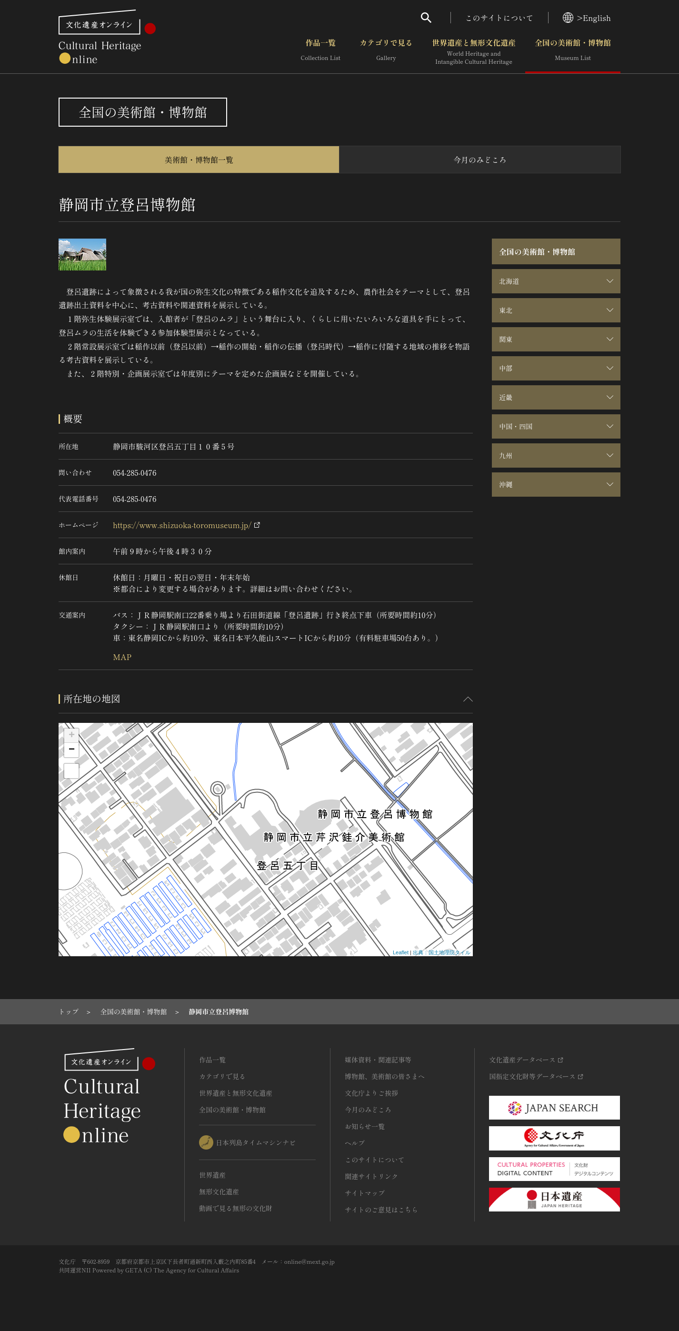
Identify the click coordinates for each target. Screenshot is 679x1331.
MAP (122, 656)
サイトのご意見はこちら (381, 1209)
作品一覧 (320, 52)
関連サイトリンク (371, 1176)
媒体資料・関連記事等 (378, 1059)
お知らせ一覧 (365, 1126)
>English (587, 17)
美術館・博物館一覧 (199, 159)
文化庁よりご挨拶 (371, 1093)
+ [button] (72, 736)
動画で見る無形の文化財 (235, 1208)
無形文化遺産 (219, 1191)
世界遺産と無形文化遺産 (474, 52)
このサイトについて (499, 17)
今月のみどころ (480, 159)
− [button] (72, 750)
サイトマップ (365, 1193)
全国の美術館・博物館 (573, 52)
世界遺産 (212, 1175)
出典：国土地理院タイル (441, 952)
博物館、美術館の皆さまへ (385, 1076)
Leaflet (401, 952)
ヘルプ (355, 1143)
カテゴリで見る (386, 52)
